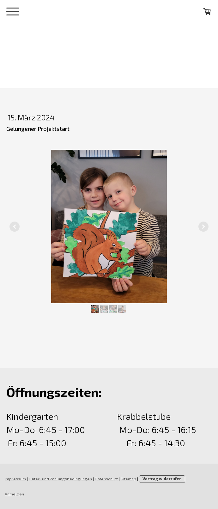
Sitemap (128, 478)
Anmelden (14, 493)
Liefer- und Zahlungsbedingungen (60, 478)
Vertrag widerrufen (162, 478)
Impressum (15, 478)
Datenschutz (106, 478)
